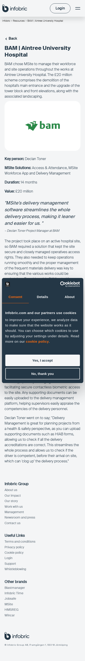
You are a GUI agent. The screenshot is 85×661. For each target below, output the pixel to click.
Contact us (12, 523)
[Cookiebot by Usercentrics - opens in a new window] (60, 284)
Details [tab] (42, 297)
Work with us (14, 507)
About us (11, 490)
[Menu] (78, 8)
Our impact (13, 495)
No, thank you (42, 374)
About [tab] (70, 297)
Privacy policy (14, 547)
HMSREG (12, 610)
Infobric (6, 20)
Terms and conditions (20, 541)
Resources (19, 20)
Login (8, 558)
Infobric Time (14, 593)
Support (10, 564)
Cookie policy (14, 553)
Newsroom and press (20, 517)
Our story (11, 501)
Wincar (10, 615)
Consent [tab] (15, 297)
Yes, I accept (42, 360)
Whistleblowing (15, 569)
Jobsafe (10, 599)
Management (14, 512)
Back (11, 38)
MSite (9, 604)
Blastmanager (15, 588)
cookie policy (37, 341)
